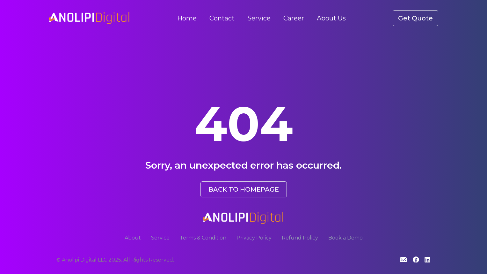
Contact (222, 18)
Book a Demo (345, 238)
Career (293, 18)
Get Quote (415, 18)
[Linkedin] (427, 260)
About (133, 238)
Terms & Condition (203, 238)
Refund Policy (300, 238)
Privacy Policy (254, 238)
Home (187, 18)
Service (259, 18)
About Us (331, 18)
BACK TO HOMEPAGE (243, 189)
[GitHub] (403, 259)
